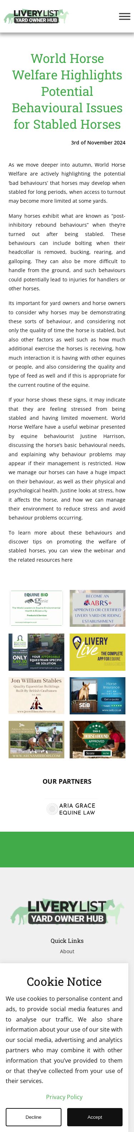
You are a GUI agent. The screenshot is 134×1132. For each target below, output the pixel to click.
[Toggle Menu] (124, 16)
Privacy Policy (64, 1097)
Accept (95, 1117)
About (67, 951)
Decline (33, 1117)
